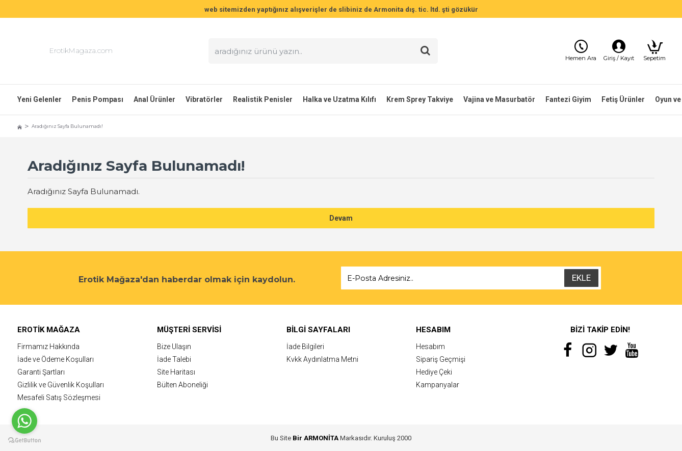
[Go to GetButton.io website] (24, 440)
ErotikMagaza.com (81, 50)
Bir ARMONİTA (315, 438)
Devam (341, 218)
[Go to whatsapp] (24, 421)
